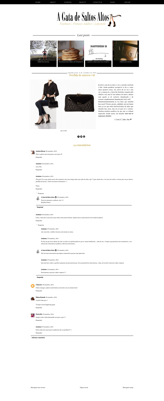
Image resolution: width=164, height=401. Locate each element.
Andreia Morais (40, 151)
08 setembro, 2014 (51, 151)
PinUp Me (39, 314)
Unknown (39, 285)
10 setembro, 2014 (52, 269)
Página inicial (84, 387)
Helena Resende (40, 297)
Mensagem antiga (128, 387)
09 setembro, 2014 (62, 197)
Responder (39, 157)
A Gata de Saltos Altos (47, 197)
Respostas (41, 193)
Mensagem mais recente (38, 387)
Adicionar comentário (38, 338)
